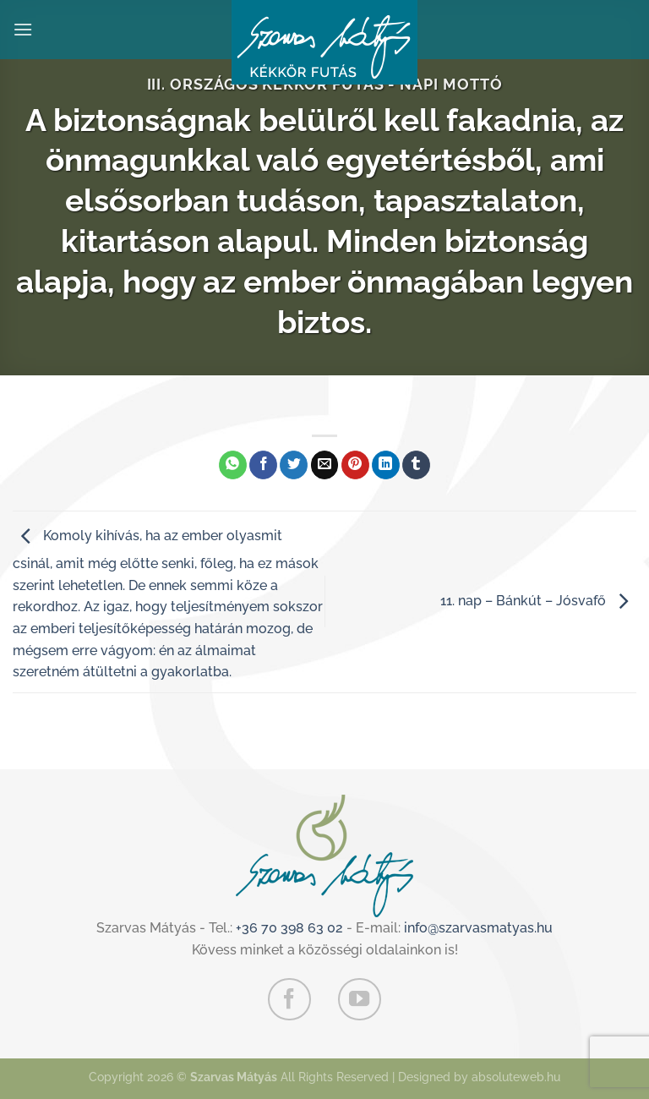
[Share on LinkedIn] (386, 465)
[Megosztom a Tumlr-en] (416, 465)
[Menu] (23, 29)
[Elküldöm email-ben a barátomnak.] (325, 465)
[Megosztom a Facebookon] (263, 465)
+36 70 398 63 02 (289, 928)
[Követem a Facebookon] (289, 999)
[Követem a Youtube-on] (359, 999)
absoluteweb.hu (516, 1076)
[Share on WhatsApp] (233, 465)
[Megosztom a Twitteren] (294, 465)
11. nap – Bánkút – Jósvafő (538, 601)
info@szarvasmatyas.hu (478, 928)
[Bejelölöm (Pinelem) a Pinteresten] (355, 465)
